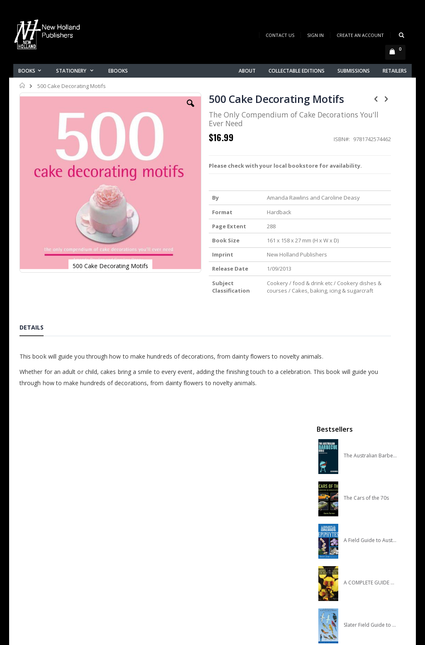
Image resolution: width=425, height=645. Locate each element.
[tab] (38, 362)
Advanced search (143, 574)
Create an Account (360, 35)
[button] (150, 109)
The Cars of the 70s (366, 179)
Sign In (315, 35)
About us (131, 531)
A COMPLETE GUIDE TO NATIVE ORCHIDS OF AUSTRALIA (370, 263)
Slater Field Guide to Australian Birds (370, 306)
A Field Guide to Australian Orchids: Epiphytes (370, 221)
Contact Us (280, 35)
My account (135, 552)
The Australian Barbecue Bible (370, 136)
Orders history (138, 563)
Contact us (134, 541)
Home (23, 85)
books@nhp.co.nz (43, 543)
